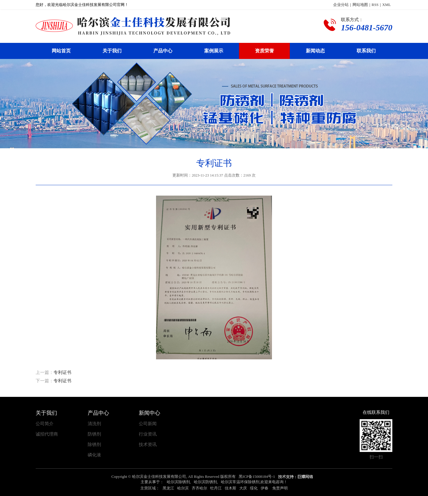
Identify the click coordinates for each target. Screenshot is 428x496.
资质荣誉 (264, 50)
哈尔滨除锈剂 (178, 482)
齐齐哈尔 (199, 488)
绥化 (254, 488)
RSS (375, 5)
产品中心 (162, 50)
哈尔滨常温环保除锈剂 (240, 482)
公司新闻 (148, 424)
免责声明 (280, 488)
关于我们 (112, 50)
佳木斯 (230, 488)
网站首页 (61, 50)
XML (386, 5)
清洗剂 (94, 424)
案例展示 (213, 50)
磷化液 (94, 455)
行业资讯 (148, 434)
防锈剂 (94, 434)
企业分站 (341, 5)
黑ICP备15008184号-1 (257, 476)
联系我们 (366, 50)
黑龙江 (168, 488)
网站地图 (360, 5)
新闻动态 (315, 50)
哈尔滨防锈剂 (205, 482)
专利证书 (62, 372)
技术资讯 (148, 444)
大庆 (243, 488)
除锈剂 (94, 444)
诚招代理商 (47, 434)
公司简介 (45, 424)
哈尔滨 (183, 488)
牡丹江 (216, 488)
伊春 (264, 488)
